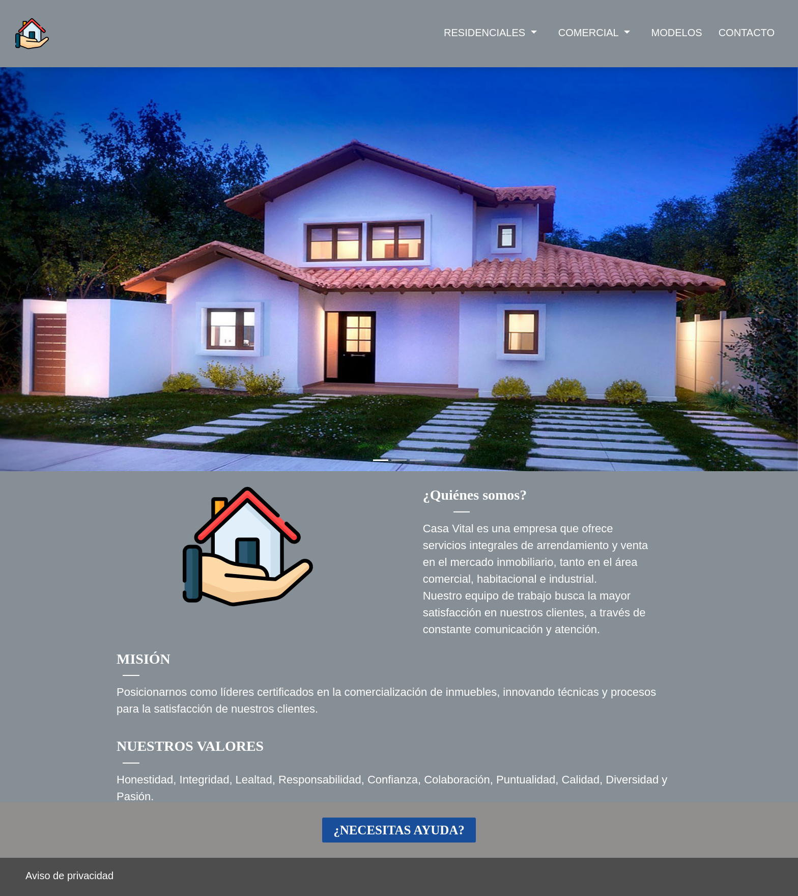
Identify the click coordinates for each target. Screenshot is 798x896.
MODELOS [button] (676, 32)
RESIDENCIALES (486, 32)
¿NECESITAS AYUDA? (399, 830)
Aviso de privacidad (69, 875)
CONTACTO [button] (747, 32)
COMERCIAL (589, 32)
